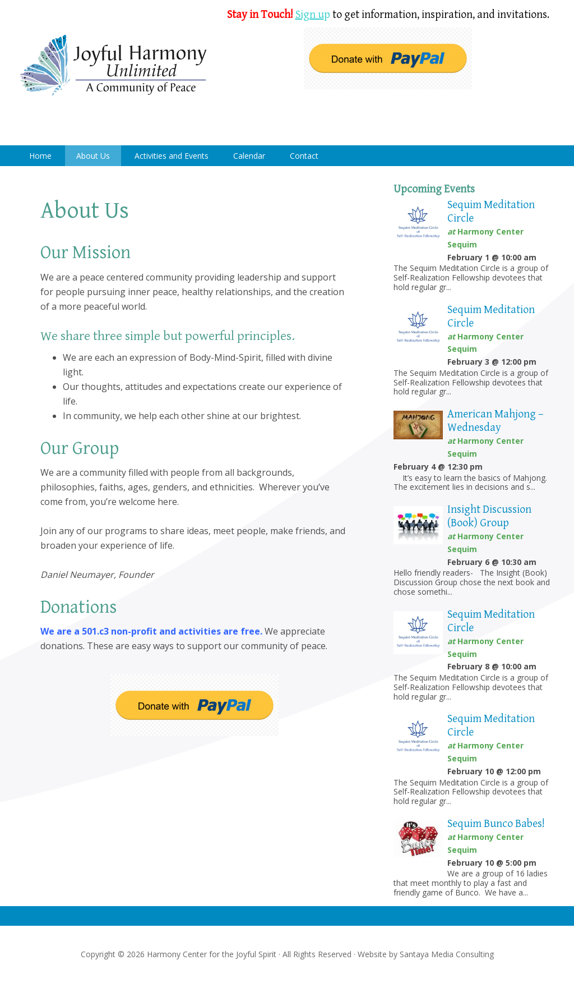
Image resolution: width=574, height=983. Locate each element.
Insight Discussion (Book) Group (489, 516)
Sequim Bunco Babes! (496, 823)
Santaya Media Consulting (447, 954)
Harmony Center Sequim (113, 66)
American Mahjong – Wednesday (495, 421)
